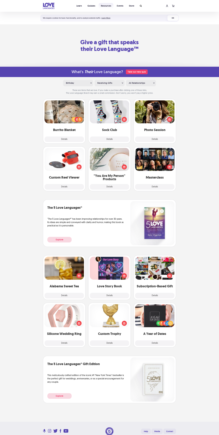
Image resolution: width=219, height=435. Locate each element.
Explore (59, 239)
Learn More (105, 18)
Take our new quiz (137, 71)
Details (64, 139)
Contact (169, 431)
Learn (79, 5)
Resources (106, 5)
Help (146, 431)
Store (131, 5)
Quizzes (91, 5)
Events (120, 5)
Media (157, 431)
